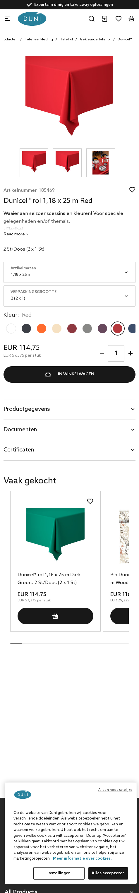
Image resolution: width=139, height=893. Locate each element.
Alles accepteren (108, 873)
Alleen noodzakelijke (115, 790)
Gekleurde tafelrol (95, 39)
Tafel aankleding (39, 39)
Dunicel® (125, 39)
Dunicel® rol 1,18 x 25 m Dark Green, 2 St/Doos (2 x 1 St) (49, 579)
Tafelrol (66, 39)
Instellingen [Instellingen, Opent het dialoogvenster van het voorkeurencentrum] (59, 873)
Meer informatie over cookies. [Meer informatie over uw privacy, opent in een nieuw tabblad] (82, 858)
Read (14, 234)
